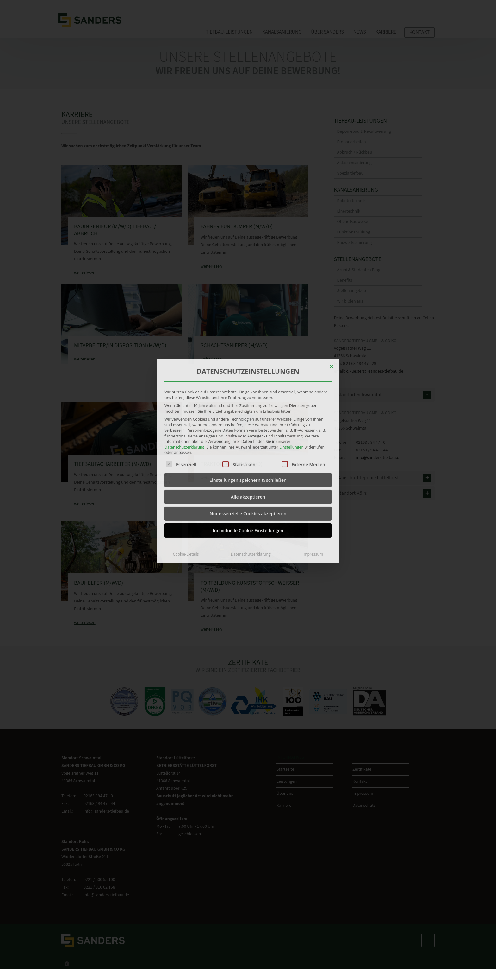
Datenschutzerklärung (184, 395)
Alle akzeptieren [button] (248, 445)
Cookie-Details (186, 502)
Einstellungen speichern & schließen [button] (248, 428)
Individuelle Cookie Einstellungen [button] (248, 478)
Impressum (313, 502)
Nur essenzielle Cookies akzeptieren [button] (248, 462)
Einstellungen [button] (291, 395)
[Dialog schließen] (331, 315)
